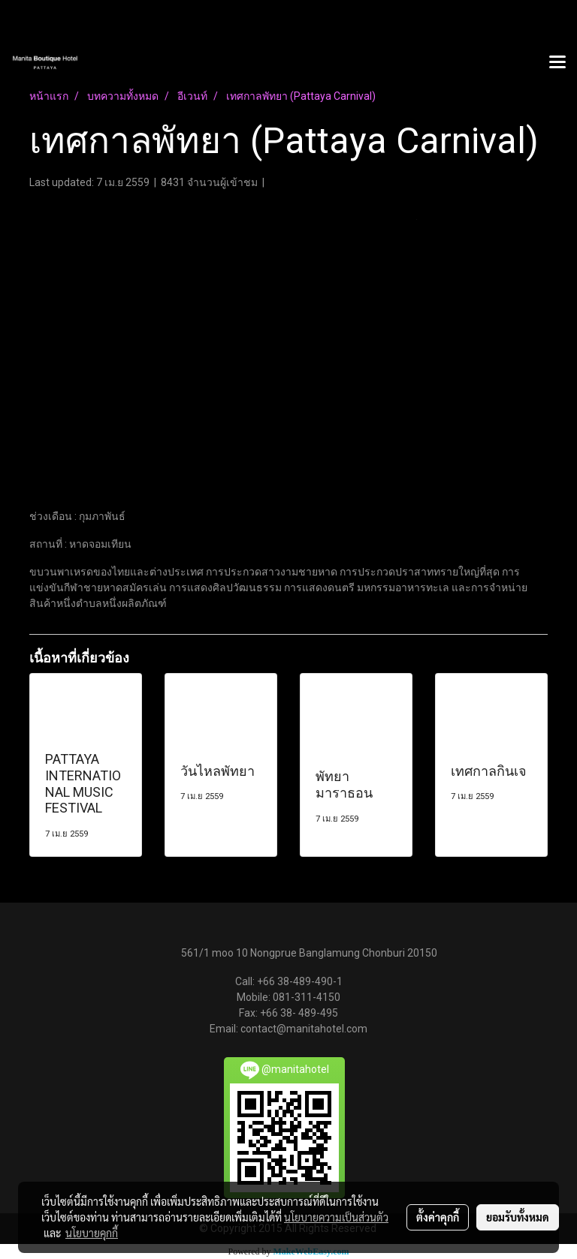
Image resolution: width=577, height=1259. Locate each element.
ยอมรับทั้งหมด (517, 1217)
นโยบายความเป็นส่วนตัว (336, 1217)
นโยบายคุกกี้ (91, 1232)
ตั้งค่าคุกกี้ (437, 1217)
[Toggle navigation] (557, 63)
